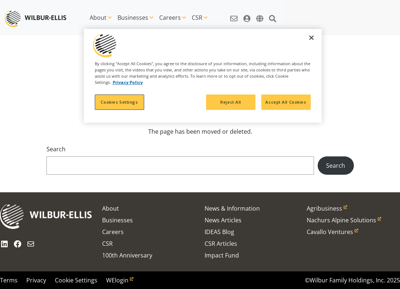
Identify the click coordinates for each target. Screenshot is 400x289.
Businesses (132, 18)
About (98, 18)
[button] (233, 14)
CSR (197, 18)
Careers (170, 18)
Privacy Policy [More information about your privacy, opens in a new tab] (128, 82)
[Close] (311, 38)
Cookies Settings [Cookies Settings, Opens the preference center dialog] (119, 102)
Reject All (230, 102)
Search (56, 149)
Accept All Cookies (285, 102)
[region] (203, 76)
